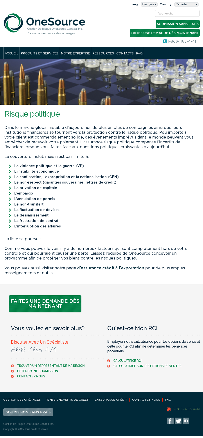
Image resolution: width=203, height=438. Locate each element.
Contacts (125, 53)
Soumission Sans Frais (178, 24)
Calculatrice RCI (127, 360)
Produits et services (40, 53)
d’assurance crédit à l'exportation (110, 268)
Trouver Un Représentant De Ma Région (51, 366)
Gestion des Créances (22, 399)
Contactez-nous (146, 399)
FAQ (139, 53)
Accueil (11, 53)
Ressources (103, 53)
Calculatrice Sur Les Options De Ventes (147, 366)
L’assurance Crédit (111, 399)
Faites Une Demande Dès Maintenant (165, 33)
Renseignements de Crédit (68, 399)
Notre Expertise (75, 53)
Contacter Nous (31, 376)
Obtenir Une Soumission (37, 371)
